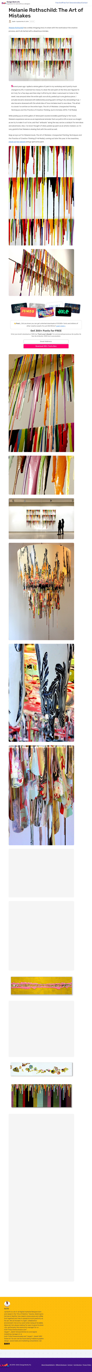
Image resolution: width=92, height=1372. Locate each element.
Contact (85, 3)
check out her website (17, 142)
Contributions (78, 1365)
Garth (13, 21)
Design (32, 21)
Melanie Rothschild (16, 28)
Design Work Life (13, 2)
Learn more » (60, 326)
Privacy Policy (87, 1365)
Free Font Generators (69, 3)
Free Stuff (58, 3)
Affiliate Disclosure (61, 1365)
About (79, 3)
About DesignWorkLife (48, 1365)
